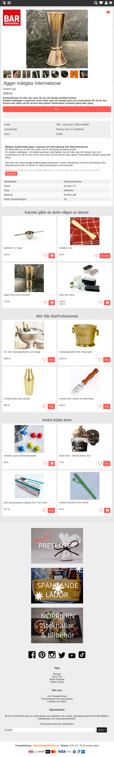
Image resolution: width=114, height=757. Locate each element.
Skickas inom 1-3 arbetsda (70, 129)
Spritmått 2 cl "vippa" (13, 248)
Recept (57, 674)
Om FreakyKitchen (57, 696)
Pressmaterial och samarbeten (57, 699)
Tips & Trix (57, 676)
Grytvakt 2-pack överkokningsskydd (20, 456)
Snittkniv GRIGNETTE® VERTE (73, 502)
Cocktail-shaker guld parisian (17, 398)
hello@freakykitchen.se (46, 745)
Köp (107, 302)
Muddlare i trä (65, 248)
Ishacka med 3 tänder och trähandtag (76, 398)
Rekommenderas (73, 181)
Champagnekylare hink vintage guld (75, 352)
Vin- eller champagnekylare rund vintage (22, 352)
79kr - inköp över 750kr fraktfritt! (72, 124)
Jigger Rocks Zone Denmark (17, 295)
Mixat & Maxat (57, 679)
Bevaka (105, 256)
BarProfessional (64, 316)
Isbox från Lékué (66, 295)
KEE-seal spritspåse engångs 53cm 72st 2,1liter (25, 502)
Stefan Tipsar (57, 682)
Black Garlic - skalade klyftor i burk (75, 456)
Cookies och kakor (57, 701)
